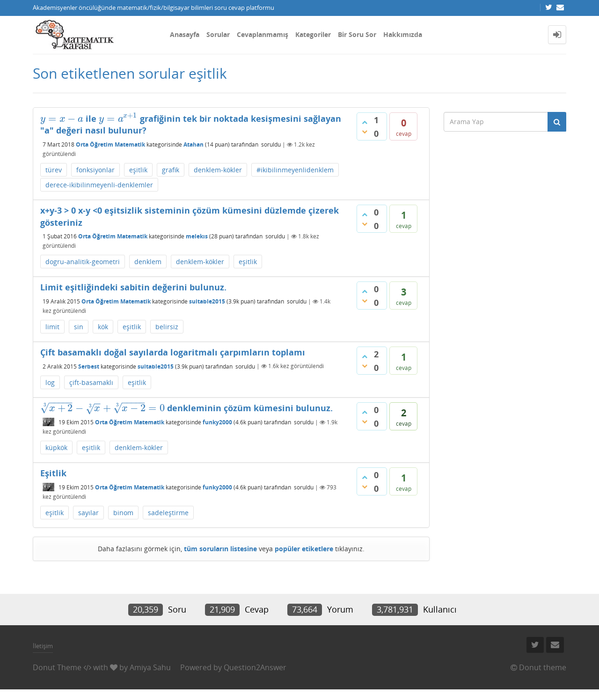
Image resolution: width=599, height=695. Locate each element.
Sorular (218, 34)
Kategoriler (313, 34)
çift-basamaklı (91, 382)
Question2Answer (255, 667)
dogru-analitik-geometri (82, 261)
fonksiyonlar (95, 169)
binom (123, 512)
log (50, 382)
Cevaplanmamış (262, 34)
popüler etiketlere (304, 548)
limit (52, 326)
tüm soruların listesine (220, 548)
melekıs (197, 236)
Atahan (193, 144)
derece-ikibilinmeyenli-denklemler (99, 184)
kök (103, 326)
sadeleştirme (168, 512)
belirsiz (166, 326)
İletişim (43, 646)
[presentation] (61, 118)
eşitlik (138, 169)
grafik (170, 169)
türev (53, 169)
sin (78, 326)
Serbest (88, 366)
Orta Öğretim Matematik (110, 144)
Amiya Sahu (150, 667)
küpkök (56, 447)
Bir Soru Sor (357, 34)
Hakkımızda (402, 34)
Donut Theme (57, 667)
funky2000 (217, 422)
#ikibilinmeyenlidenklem (295, 169)
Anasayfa (184, 34)
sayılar (88, 512)
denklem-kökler (218, 169)
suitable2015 (207, 301)
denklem (147, 261)
